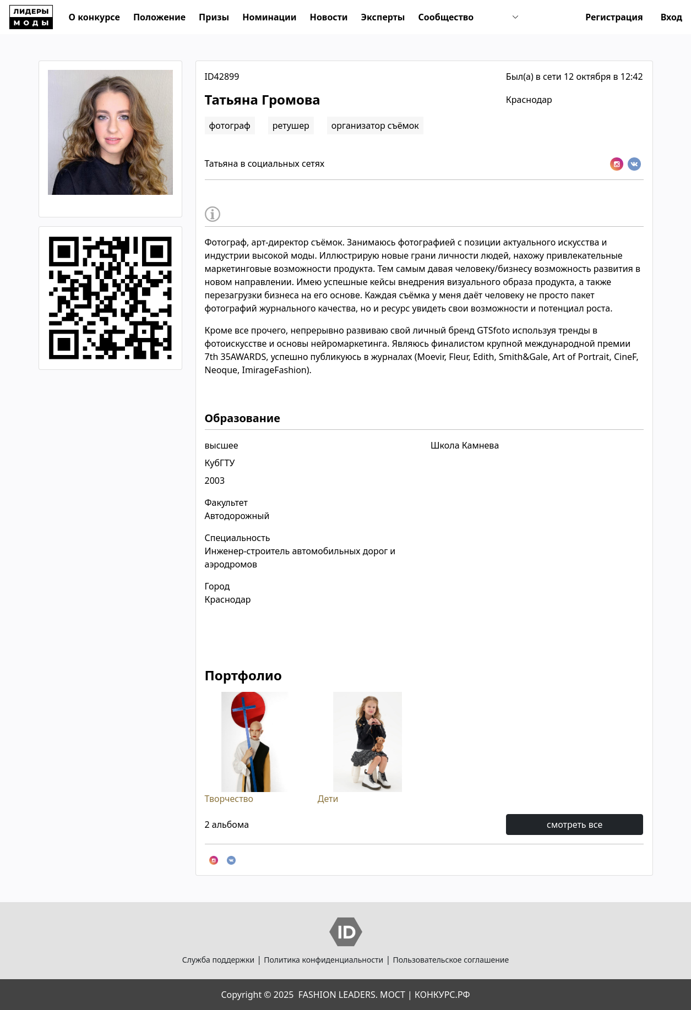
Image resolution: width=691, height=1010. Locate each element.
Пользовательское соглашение (451, 959)
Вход (671, 17)
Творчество (254, 748)
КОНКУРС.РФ (442, 995)
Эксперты (383, 17)
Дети (367, 748)
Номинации (269, 17)
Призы (214, 17)
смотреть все (574, 824)
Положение (159, 17)
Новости (329, 17)
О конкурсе (94, 17)
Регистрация (614, 17)
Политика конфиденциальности (323, 959)
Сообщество (446, 17)
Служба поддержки (218, 959)
